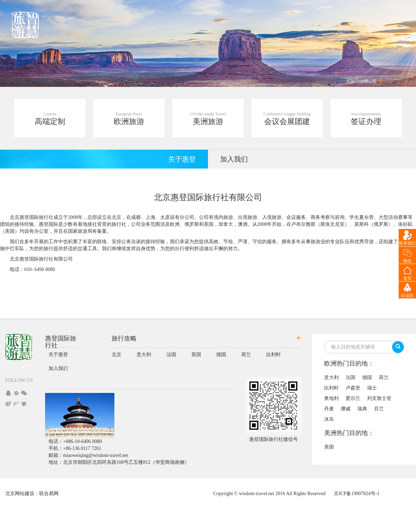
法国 (171, 354)
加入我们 (234, 159)
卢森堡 (353, 388)
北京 (116, 354)
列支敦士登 (379, 398)
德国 (221, 354)
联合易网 (49, 493)
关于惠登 (182, 159)
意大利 (144, 354)
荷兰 (246, 354)
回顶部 (407, 295)
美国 (329, 447)
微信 (407, 260)
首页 (407, 278)
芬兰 (379, 408)
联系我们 (407, 243)
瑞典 (362, 408)
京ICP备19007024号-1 (356, 493)
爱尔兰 (353, 398)
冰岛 (329, 419)
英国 (196, 354)
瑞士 (372, 388)
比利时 (273, 354)
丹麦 (329, 408)
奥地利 (331, 398)
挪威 (345, 408)
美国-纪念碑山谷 (361, 81)
